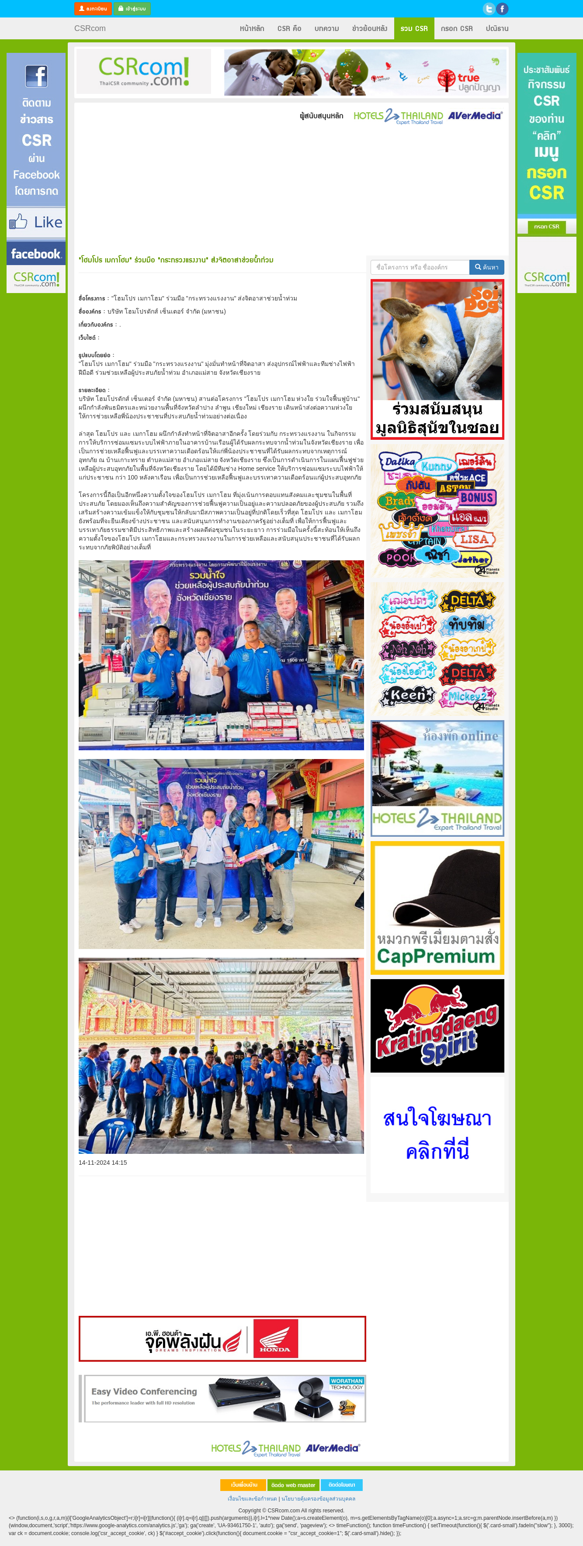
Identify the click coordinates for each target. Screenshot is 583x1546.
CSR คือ (290, 28)
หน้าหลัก (252, 28)
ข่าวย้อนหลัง (370, 28)
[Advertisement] (36, 425)
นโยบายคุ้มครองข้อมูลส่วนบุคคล (318, 1499)
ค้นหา (487, 267)
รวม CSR (414, 28)
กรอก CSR (457, 28)
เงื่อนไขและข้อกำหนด (252, 1499)
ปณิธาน (497, 28)
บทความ (327, 28)
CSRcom (90, 28)
